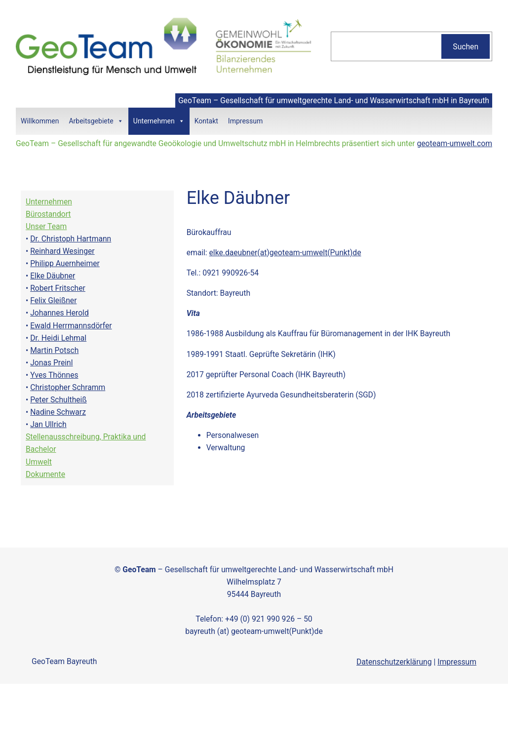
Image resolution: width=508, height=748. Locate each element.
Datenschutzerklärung (394, 662)
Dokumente (45, 474)
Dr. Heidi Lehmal (58, 338)
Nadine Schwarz (58, 412)
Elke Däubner (52, 275)
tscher (74, 288)
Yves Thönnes (54, 375)
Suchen (465, 46)
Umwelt (39, 462)
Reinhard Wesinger (62, 251)
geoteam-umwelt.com (454, 143)
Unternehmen (159, 121)
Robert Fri (47, 288)
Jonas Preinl (51, 362)
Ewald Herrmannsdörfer (71, 325)
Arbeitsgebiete (96, 121)
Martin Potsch (54, 350)
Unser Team (46, 226)
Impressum (245, 121)
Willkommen (40, 121)
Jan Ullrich (48, 424)
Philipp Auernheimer (65, 263)
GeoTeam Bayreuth (64, 661)
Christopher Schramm (67, 387)
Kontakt (206, 121)
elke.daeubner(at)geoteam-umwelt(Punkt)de (285, 252)
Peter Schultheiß (58, 399)
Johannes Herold (59, 312)
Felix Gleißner (53, 300)
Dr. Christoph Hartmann (70, 238)
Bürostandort (48, 214)
